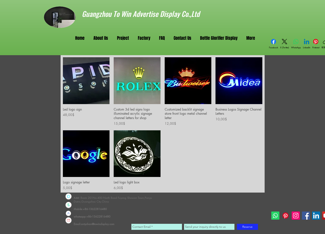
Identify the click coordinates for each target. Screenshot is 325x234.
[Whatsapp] (275, 216)
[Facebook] (273, 44)
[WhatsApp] (296, 44)
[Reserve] (247, 227)
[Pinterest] (315, 44)
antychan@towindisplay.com (97, 224)
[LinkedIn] (306, 44)
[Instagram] (296, 216)
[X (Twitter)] (284, 44)
